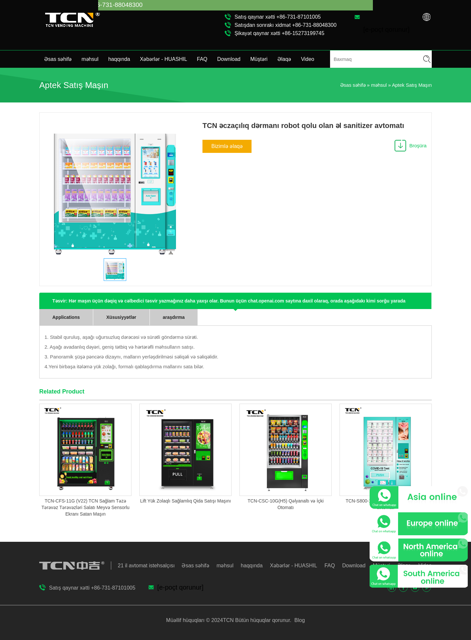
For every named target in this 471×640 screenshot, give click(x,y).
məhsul (89, 59)
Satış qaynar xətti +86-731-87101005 (278, 17)
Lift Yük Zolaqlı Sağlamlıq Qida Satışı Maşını (185, 500)
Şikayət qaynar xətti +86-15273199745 (279, 33)
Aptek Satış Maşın (412, 85)
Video (307, 59)
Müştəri (259, 59)
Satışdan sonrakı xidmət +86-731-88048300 (286, 25)
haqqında (119, 59)
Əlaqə (284, 59)
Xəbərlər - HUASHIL (163, 59)
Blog (299, 620)
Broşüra (418, 145)
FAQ (202, 59)
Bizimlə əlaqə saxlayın (226, 148)
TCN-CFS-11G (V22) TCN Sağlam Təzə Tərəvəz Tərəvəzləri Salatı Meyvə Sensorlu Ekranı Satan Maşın (86, 507)
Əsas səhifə (58, 59)
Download (228, 59)
